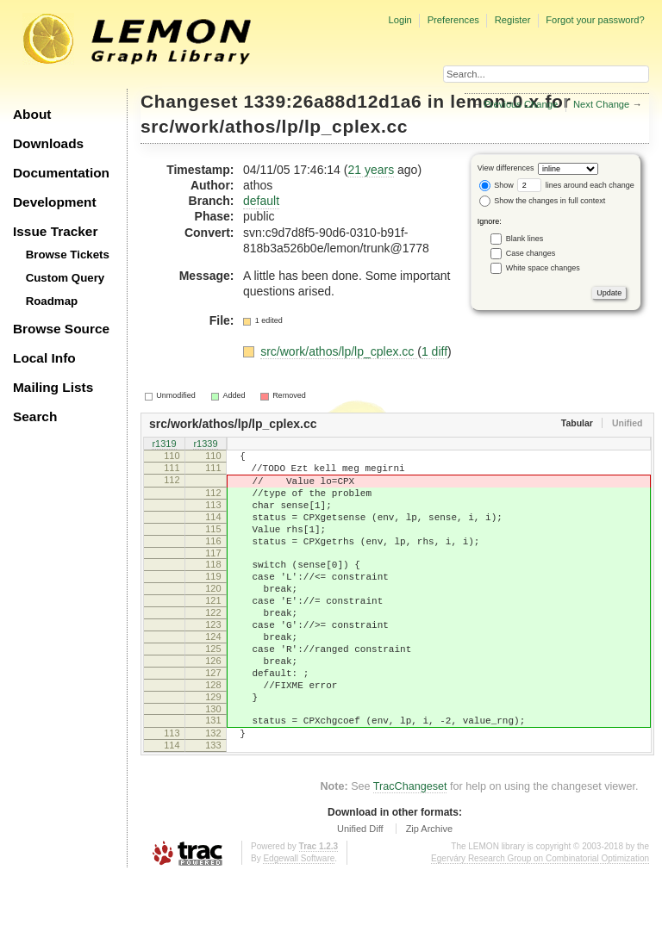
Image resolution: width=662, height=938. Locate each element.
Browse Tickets (67, 254)
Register (513, 20)
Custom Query (65, 277)
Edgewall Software (298, 920)
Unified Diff (360, 890)
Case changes (531, 252)
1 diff (434, 351)
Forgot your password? (595, 20)
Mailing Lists (53, 387)
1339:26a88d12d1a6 (333, 101)
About (32, 114)
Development (55, 202)
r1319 (164, 444)
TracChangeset (410, 848)
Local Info (44, 358)
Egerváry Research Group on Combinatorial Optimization (540, 920)
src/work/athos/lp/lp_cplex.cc (274, 126)
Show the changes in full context (542, 200)
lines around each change (575, 185)
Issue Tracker (55, 231)
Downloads (48, 143)
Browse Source (61, 328)
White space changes (543, 267)
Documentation (61, 172)
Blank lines (525, 237)
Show (496, 185)
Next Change (601, 104)
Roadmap (52, 301)
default (261, 201)
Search (35, 416)
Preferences (453, 20)
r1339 (205, 444)
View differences (506, 168)
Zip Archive (429, 890)
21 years (370, 170)
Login (399, 20)
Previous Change (521, 104)
